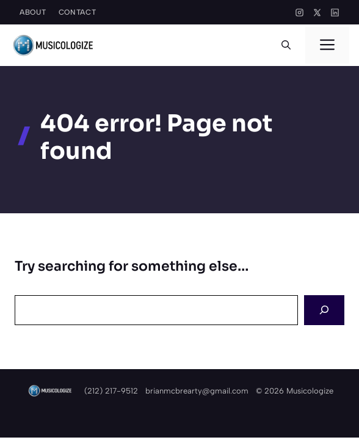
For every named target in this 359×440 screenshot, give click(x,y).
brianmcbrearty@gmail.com (196, 390)
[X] (317, 12)
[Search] (324, 310)
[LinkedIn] (334, 12)
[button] (286, 45)
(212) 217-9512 (111, 390)
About (33, 12)
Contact (77, 12)
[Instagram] (299, 12)
